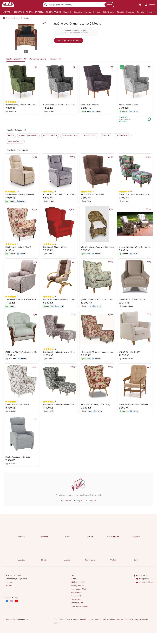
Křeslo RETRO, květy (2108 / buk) (95, 404)
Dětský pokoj (90, 560)
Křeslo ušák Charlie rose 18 (17, 404)
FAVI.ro (90, 619)
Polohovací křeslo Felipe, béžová (19, 194)
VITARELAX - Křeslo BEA (129, 352)
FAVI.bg (138, 619)
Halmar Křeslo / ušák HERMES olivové (22, 105)
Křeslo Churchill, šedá (128, 105)
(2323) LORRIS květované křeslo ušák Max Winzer (102, 299)
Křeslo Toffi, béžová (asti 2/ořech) (133, 404)
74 (112, 262)
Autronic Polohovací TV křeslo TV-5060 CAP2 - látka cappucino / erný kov (37, 299)
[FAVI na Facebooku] (7, 601)
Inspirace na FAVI (78, 589)
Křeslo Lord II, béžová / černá (18, 247)
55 (112, 315)
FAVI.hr (106, 619)
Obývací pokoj (14, 18)
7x (93, 191)
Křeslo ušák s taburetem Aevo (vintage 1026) (62, 352)
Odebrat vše (66, 501)
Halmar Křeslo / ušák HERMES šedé (59, 105)
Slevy (136, 560)
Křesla (26, 18)
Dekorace (44, 537)
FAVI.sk (76, 619)
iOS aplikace (144, 579)
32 (150, 210)
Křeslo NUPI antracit (89, 105)
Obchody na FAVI (78, 582)
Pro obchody (76, 596)
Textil (67, 537)
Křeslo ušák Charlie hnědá (92, 194)
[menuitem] (7, 12)
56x (18, 191)
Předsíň (113, 560)
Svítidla (90, 537)
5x (17, 401)
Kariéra (9, 586)
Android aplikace (146, 582)
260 (73, 210)
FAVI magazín (76, 592)
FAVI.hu (98, 619)
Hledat (109, 5)
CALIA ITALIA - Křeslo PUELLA (132, 299)
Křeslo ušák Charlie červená (55, 247)
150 (36, 157)
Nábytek (21, 537)
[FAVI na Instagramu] (11, 601)
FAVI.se (120, 619)
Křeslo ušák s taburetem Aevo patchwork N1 (62, 404)
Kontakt (9, 582)
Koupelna (21, 560)
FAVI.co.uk (129, 619)
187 (111, 157)
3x (55, 191)
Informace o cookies (79, 606)
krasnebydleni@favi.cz (17, 579)
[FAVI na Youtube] (16, 601)
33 (112, 367)
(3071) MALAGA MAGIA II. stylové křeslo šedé (24, 352)
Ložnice (67, 560)
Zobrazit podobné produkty (68, 40)
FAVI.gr (145, 619)
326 (149, 157)
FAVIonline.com (12, 619)
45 (74, 157)
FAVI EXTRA (75, 599)
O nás (73, 579)
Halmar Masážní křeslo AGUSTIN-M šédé (61, 194)
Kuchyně (136, 537)
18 (74, 315)
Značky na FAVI (77, 586)
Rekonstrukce (113, 537)
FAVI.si (56, 623)
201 (36, 367)
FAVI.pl (83, 619)
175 (36, 210)
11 (36, 315)
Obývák (44, 560)
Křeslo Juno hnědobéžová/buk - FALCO (60, 299)
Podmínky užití (77, 603)
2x (55, 244)
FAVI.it (113, 619)
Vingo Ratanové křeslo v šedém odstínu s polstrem (103, 247)
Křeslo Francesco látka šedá (17, 457)
